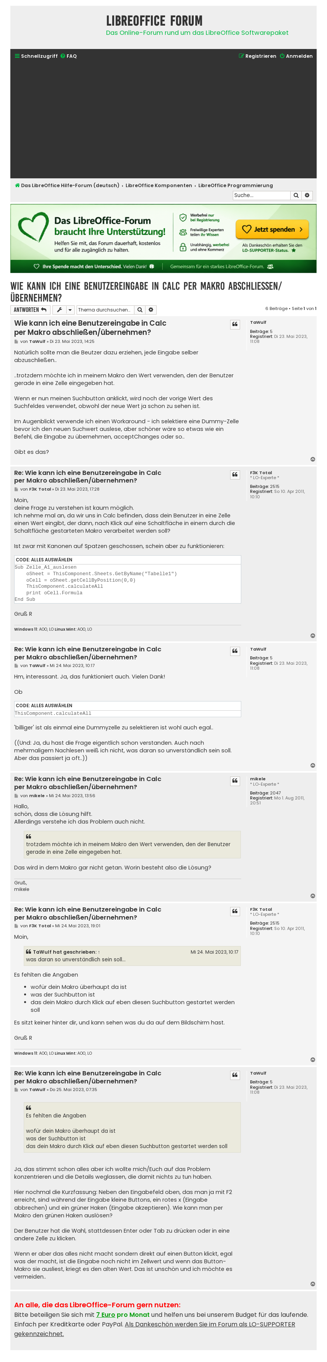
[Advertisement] (163, 119)
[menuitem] (68, 56)
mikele (258, 778)
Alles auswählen (51, 560)
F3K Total (261, 472)
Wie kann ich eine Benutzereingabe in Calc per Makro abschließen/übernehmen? (146, 292)
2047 (275, 793)
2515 (275, 486)
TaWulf (258, 322)
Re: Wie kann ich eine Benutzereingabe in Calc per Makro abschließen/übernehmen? (87, 477)
